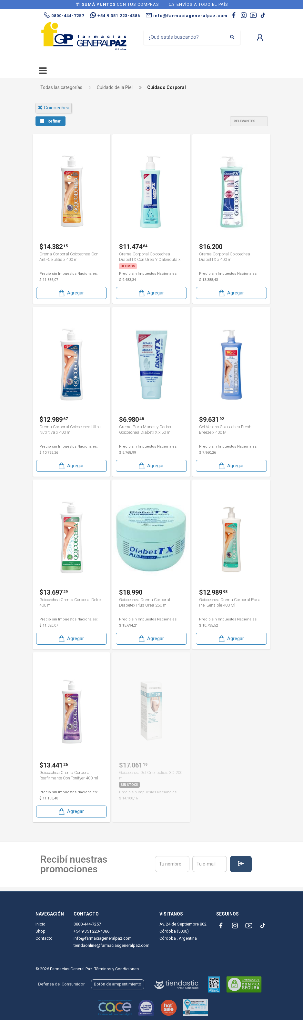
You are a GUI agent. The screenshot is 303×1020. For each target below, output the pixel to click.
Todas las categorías (61, 87)
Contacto (44, 938)
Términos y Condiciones (116, 968)
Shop (40, 931)
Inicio (40, 924)
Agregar (70, 293)
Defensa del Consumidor (61, 984)
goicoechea (53, 108)
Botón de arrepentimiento (117, 984)
